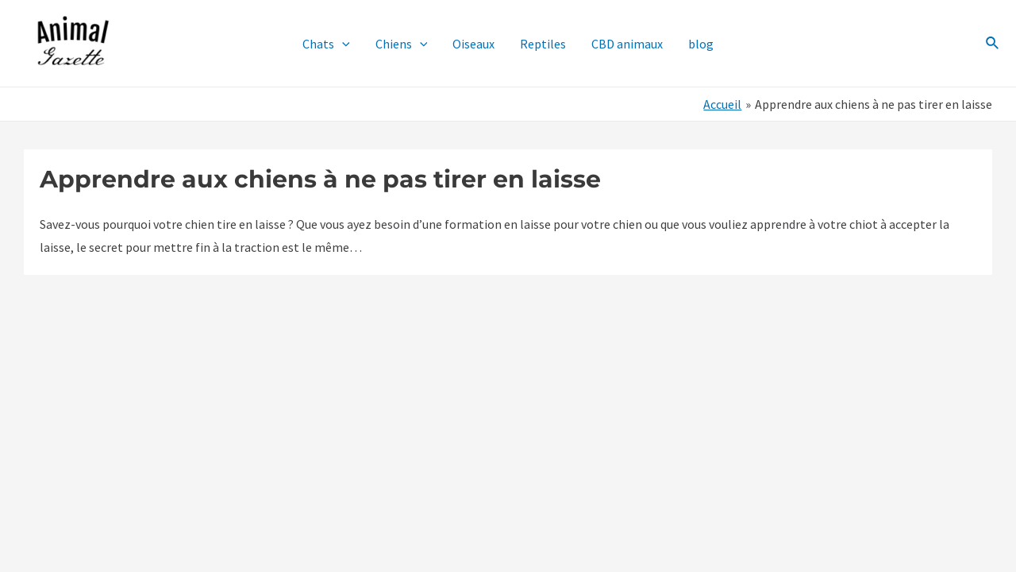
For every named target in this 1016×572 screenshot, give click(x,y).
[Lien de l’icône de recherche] (993, 43)
